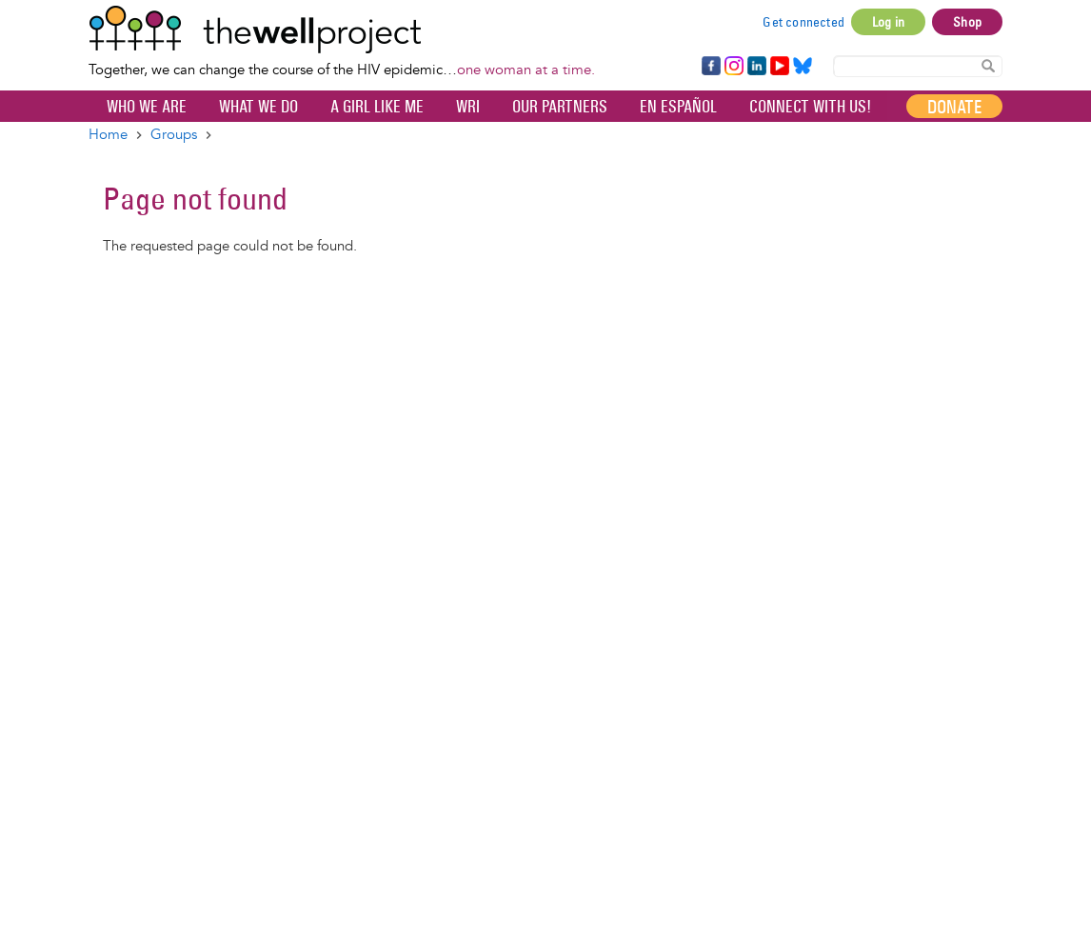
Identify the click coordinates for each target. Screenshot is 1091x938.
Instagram (733, 66)
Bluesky (802, 66)
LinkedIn (756, 66)
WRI (468, 106)
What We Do (258, 106)
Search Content (988, 65)
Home (108, 135)
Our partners (559, 106)
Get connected (803, 21)
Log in (888, 21)
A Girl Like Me (377, 106)
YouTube (778, 66)
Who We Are (147, 106)
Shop (967, 21)
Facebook (710, 66)
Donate (954, 106)
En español (678, 106)
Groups (173, 135)
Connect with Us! (810, 106)
